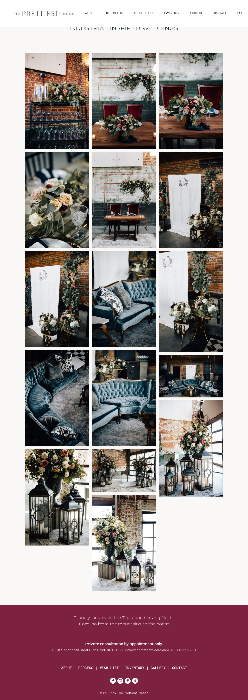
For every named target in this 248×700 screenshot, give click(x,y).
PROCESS (85, 667)
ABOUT (89, 13)
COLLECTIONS (143, 13)
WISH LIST (109, 667)
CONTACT (220, 13)
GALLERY (158, 667)
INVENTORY (171, 13)
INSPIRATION (114, 13)
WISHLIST (197, 13)
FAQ (239, 13)
